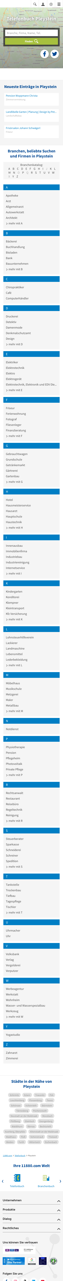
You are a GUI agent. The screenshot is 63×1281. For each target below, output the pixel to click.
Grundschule (14, 459)
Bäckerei (11, 241)
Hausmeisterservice (18, 505)
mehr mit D (14, 344)
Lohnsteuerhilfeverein (20, 637)
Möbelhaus (13, 683)
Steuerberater (15, 839)
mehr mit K (14, 619)
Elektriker (12, 362)
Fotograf (11, 419)
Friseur (10, 408)
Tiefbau (10, 896)
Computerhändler (17, 298)
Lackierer (11, 643)
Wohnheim (13, 1000)
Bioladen (11, 252)
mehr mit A (14, 223)
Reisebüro (12, 804)
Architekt (11, 218)
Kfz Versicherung (16, 614)
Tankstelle (12, 885)
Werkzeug (12, 1011)
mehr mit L (14, 665)
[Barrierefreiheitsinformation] (51, 4)
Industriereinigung (17, 562)
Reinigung (12, 815)
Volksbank (12, 954)
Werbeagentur (15, 989)
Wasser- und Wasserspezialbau (25, 1005)
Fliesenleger (13, 425)
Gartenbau (12, 476)
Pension (11, 753)
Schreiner (12, 855)
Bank (9, 258)
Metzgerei (12, 694)
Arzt (8, 201)
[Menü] (58, 4)
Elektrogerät (14, 379)
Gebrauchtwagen (17, 454)
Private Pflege (14, 769)
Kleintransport (15, 608)
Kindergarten (14, 591)
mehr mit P (14, 775)
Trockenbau (13, 890)
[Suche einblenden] (34, 4)
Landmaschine (15, 648)
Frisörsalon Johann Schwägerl (23, 128)
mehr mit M (14, 711)
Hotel (9, 500)
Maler (9, 700)
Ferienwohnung (16, 414)
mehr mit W (14, 1017)
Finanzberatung (16, 430)
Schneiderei (13, 850)
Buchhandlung (15, 247)
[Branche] (31, 33)
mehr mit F (14, 436)
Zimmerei (12, 1058)
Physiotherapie (15, 747)
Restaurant (13, 798)
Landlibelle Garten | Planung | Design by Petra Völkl (31, 111)
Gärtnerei (12, 471)
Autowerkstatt (15, 212)
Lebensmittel (14, 654)
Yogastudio (13, 1035)
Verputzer (12, 971)
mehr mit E (14, 390)
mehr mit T (14, 912)
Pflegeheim (13, 758)
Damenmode (14, 327)
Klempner (12, 603)
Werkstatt (12, 994)
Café (8, 293)
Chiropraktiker (15, 287)
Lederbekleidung (16, 659)
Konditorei (12, 597)
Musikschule (14, 689)
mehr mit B (14, 269)
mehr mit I (14, 573)
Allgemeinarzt (15, 207)
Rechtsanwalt (14, 793)
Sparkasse (12, 844)
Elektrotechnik (15, 368)
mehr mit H (14, 527)
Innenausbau (14, 546)
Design (10, 339)
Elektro (10, 373)
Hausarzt (11, 511)
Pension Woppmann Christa (21, 95)
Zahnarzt (11, 1053)
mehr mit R (14, 821)
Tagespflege (13, 901)
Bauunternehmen (17, 264)
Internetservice (15, 568)
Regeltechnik (14, 810)
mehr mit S (14, 866)
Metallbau (12, 705)
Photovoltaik (14, 764)
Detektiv (11, 322)
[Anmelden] (43, 4)
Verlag (10, 960)
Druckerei (12, 316)
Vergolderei (13, 965)
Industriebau (14, 557)
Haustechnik (14, 522)
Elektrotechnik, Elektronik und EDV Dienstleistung (31, 384)
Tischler (11, 907)
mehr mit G (14, 482)
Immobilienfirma (16, 551)
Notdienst (12, 729)
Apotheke (12, 195)
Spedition (12, 861)
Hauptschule (14, 516)
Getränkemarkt (15, 465)
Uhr (8, 936)
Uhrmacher (13, 930)
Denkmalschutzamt (18, 333)
